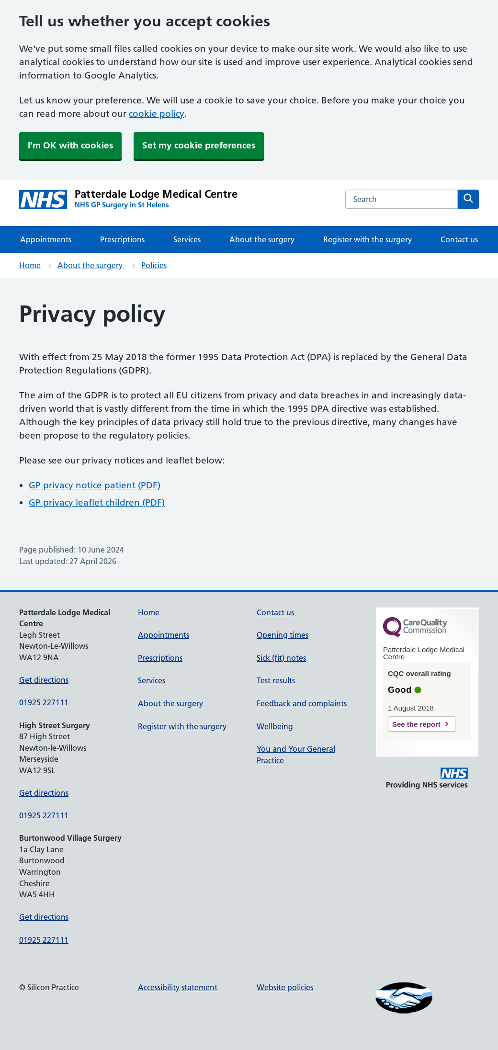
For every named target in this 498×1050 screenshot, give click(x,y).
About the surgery (261, 239)
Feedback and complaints (302, 703)
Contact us (459, 239)
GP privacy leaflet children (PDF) (97, 502)
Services (187, 239)
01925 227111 (43, 702)
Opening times (282, 635)
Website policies (285, 987)
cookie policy (156, 113)
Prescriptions (122, 239)
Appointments (45, 239)
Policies (154, 265)
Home (30, 265)
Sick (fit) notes (281, 658)
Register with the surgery (367, 239)
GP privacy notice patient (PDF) (94, 485)
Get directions (43, 680)
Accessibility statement (177, 987)
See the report (416, 724)
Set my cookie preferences (198, 145)
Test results (276, 680)
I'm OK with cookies (70, 145)
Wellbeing (275, 726)
